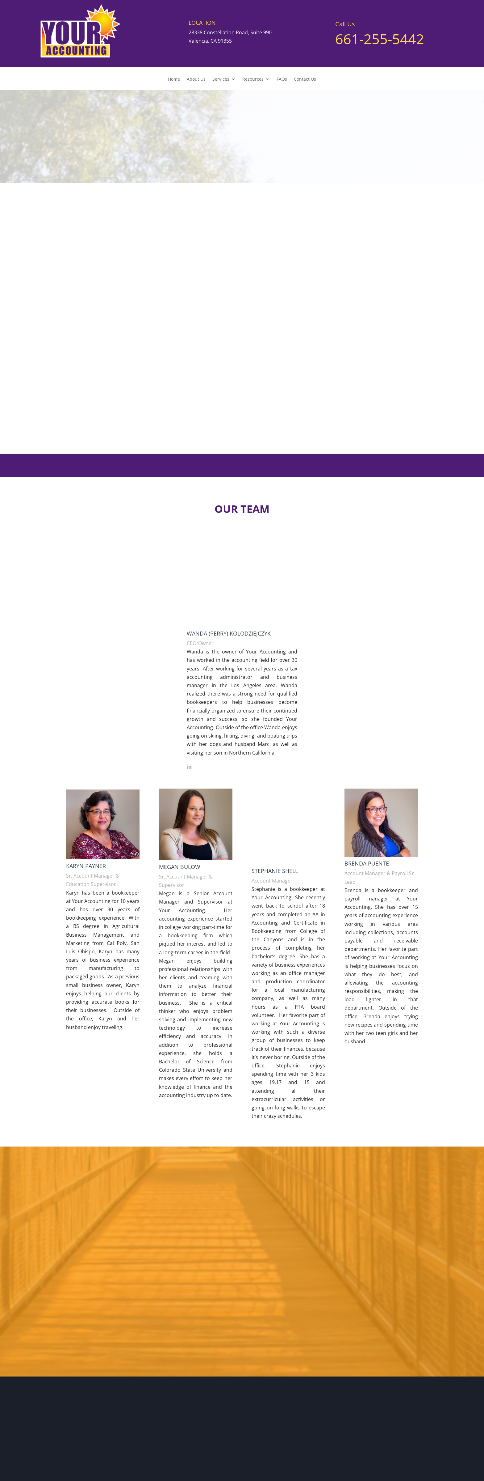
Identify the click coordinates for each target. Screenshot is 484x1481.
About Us (196, 79)
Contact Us (305, 79)
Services (220, 79)
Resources (253, 79)
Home (174, 79)
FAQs (282, 79)
